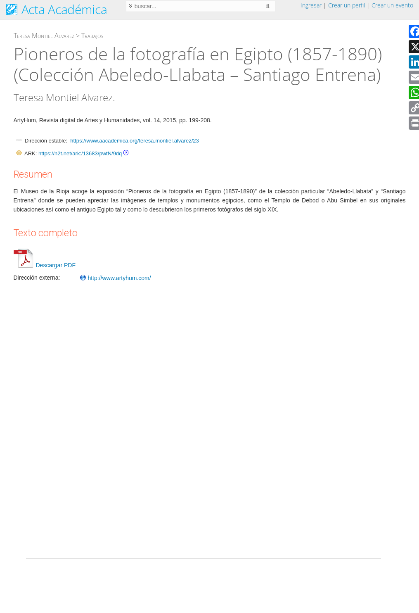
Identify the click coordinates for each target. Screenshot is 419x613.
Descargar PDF (45, 265)
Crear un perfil (346, 5)
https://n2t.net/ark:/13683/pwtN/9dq (80, 153)
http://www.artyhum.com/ (115, 278)
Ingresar (311, 5)
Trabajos (92, 35)
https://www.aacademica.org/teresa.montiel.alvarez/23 (134, 141)
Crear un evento (392, 5)
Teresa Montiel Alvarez (44, 35)
